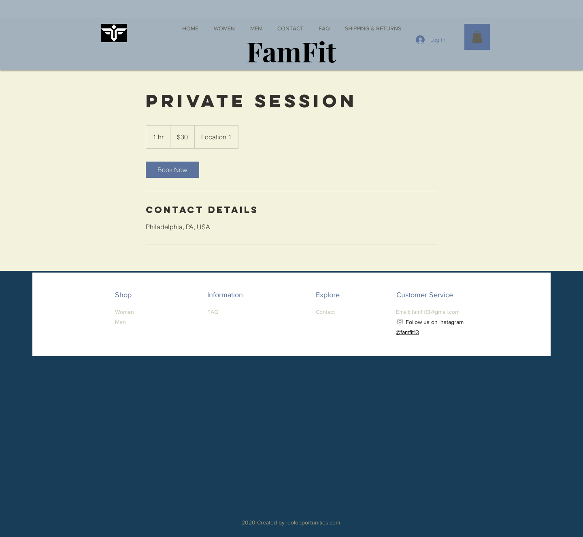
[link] (172, 170)
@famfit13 (407, 332)
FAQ (213, 312)
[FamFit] (291, 51)
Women (124, 312)
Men (120, 322)
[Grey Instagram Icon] (400, 321)
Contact (325, 312)
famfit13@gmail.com (436, 312)
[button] (477, 37)
